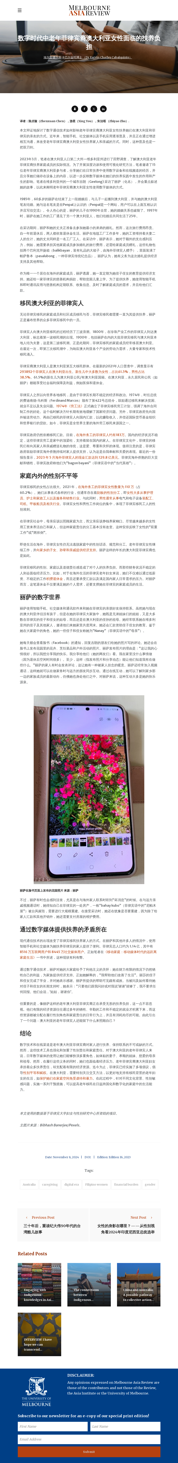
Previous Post (39, 1217)
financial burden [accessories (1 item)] (126, 1184)
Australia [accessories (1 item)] (29, 1184)
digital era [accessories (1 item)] (71, 1184)
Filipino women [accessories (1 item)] (96, 1184)
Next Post (143, 1217)
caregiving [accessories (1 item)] (50, 1184)
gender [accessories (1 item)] (150, 1184)
